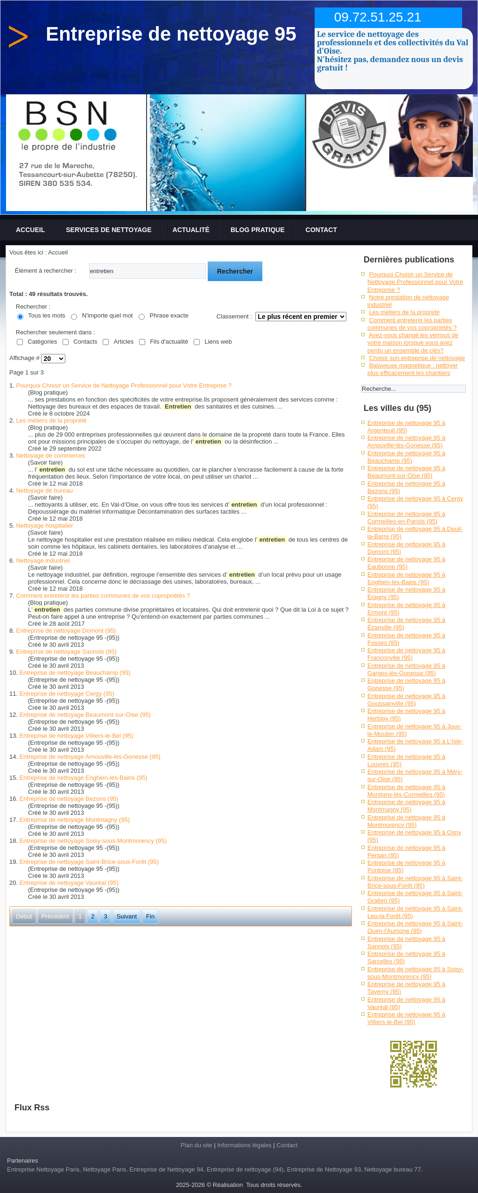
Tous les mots (46, 315)
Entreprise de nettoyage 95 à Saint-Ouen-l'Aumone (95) (415, 927)
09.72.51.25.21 (378, 17)
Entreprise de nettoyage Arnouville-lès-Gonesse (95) (90, 756)
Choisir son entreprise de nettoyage (417, 357)
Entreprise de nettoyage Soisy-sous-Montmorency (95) (93, 840)
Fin (150, 916)
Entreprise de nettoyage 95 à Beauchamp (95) (406, 457)
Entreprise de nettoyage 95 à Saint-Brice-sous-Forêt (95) (415, 882)
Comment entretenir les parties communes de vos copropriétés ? (103, 595)
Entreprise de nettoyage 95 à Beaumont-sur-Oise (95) (406, 472)
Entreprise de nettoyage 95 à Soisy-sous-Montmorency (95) (415, 973)
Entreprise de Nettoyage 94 (166, 1169)
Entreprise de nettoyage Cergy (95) (67, 693)
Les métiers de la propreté (51, 420)
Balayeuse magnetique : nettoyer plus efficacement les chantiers (412, 369)
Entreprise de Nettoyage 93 (324, 1169)
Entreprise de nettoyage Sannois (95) (66, 651)
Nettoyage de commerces (50, 455)
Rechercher (235, 271)
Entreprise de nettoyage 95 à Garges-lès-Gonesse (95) (406, 669)
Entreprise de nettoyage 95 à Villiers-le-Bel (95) (406, 1018)
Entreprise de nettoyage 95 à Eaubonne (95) (406, 563)
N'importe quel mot (107, 315)
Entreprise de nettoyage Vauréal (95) (69, 882)
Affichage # (25, 358)
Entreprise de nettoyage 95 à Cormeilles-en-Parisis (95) (406, 517)
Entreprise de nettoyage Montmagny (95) (75, 819)
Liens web (218, 341)
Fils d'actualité (169, 341)
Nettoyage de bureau (44, 490)
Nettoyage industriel (43, 560)
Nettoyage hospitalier (44, 525)
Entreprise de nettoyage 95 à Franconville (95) (406, 654)
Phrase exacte (169, 315)
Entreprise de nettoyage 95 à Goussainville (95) (406, 699)
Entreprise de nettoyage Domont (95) (66, 630)
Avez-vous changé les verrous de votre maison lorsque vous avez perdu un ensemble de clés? (412, 343)
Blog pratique (258, 229)
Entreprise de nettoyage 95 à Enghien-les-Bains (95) (406, 578)
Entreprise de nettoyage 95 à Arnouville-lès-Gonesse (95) (406, 441)
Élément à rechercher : (46, 270)
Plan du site (196, 1145)
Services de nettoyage (108, 229)
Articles (124, 341)
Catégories (42, 341)
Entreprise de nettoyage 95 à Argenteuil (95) (406, 426)
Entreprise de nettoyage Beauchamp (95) (75, 672)
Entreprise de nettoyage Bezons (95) (69, 798)
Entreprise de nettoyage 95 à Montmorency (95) (406, 821)
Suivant (127, 916)
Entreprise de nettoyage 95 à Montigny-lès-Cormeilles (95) (406, 791)
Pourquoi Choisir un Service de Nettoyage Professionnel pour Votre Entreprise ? (124, 385)
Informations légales (244, 1145)
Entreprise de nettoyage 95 (171, 34)
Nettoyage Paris (105, 1169)
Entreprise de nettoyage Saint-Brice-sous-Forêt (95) (89, 861)
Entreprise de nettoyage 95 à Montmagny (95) (406, 805)
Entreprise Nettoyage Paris (43, 1169)
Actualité (191, 229)
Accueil (30, 229)
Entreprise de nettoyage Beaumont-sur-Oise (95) (85, 714)
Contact (321, 229)
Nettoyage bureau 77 (392, 1169)
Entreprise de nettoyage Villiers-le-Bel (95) (77, 735)
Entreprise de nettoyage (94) (245, 1169)
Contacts (85, 341)
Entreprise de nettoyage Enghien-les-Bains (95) (84, 777)
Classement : (234, 316)
